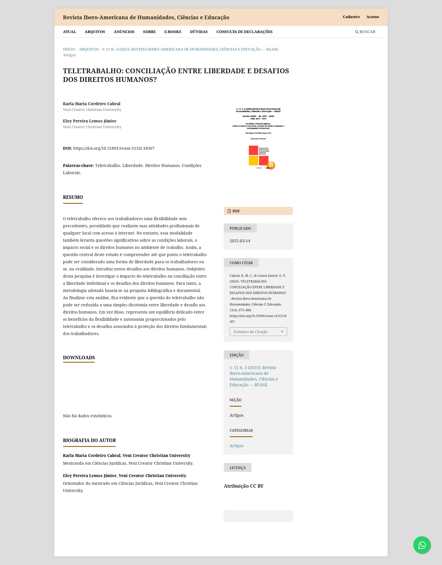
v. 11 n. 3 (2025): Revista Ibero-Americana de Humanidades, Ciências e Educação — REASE (190, 49)
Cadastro (351, 16)
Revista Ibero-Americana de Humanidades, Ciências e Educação (146, 17)
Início (69, 49)
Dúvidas (199, 31)
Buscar (365, 31)
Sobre (149, 31)
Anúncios (124, 31)
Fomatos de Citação (251, 331)
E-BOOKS (172, 31)
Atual (69, 31)
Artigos (236, 445)
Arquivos (95, 31)
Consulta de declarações (244, 31)
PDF (236, 211)
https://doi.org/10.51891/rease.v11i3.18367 (114, 148)
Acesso (372, 16)
